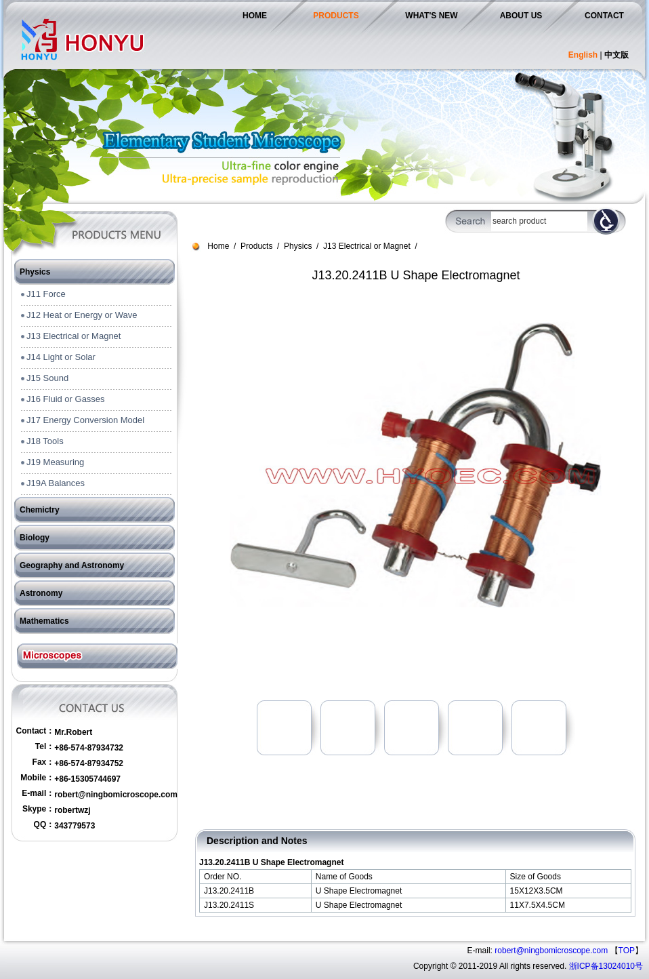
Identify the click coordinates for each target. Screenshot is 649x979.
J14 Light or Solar (61, 357)
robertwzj (72, 810)
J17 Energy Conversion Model (85, 420)
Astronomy (41, 593)
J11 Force (46, 294)
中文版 (616, 55)
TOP (627, 950)
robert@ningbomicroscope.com (115, 794)
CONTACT (604, 15)
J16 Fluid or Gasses (65, 399)
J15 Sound (47, 378)
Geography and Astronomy (72, 565)
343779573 (74, 826)
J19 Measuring (55, 462)
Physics (35, 272)
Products (256, 246)
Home (218, 246)
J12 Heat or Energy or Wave (82, 315)
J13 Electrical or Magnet (73, 336)
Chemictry (40, 510)
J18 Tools (45, 441)
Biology (34, 537)
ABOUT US (521, 15)
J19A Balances (55, 483)
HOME (255, 15)
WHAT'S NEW (431, 15)
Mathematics (44, 621)
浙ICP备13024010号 (606, 966)
